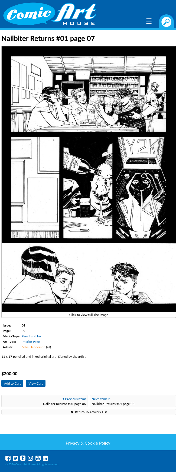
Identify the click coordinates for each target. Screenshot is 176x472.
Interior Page (31, 342)
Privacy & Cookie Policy (88, 442)
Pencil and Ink (31, 336)
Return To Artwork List (91, 412)
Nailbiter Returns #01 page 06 (64, 401)
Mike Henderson (33, 347)
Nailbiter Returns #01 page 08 (113, 401)
